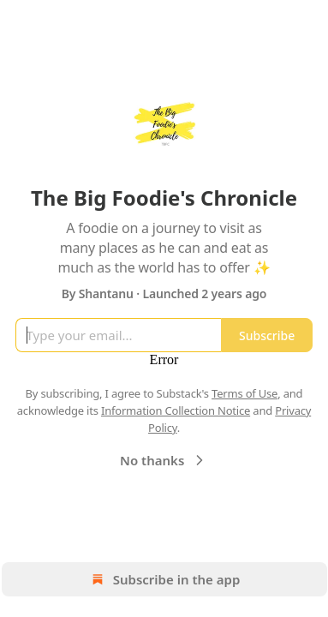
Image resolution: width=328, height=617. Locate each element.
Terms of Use (244, 393)
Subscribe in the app (164, 579)
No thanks (164, 460)
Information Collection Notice (175, 410)
